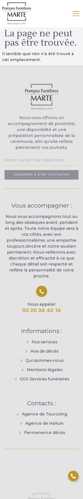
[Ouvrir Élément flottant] (73, 476)
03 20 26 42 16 (41, 310)
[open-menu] (76, 13)
